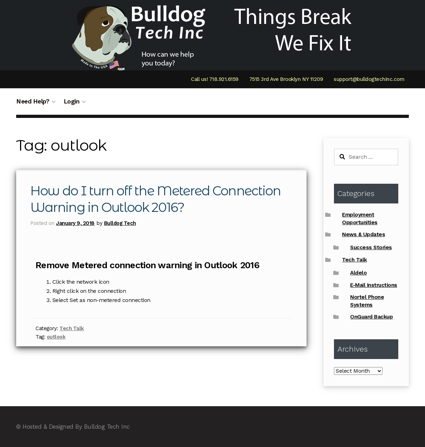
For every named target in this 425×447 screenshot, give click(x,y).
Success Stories (371, 247)
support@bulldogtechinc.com (369, 79)
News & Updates (363, 234)
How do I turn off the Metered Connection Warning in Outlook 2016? (158, 199)
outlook (56, 337)
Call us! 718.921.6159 (214, 79)
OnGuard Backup (371, 317)
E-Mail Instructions (373, 285)
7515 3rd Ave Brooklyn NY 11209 (286, 79)
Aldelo (358, 273)
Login (72, 101)
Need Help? (32, 101)
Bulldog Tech (120, 223)
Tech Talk (71, 328)
